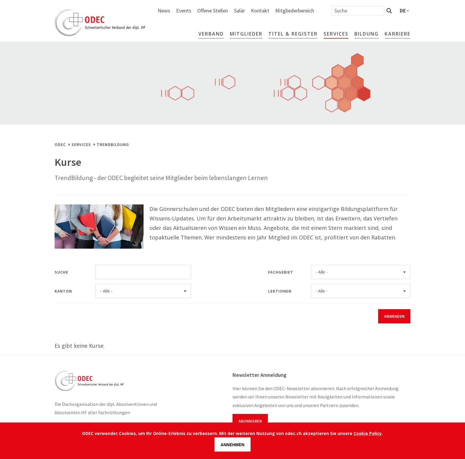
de (403, 10)
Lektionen (280, 291)
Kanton (63, 291)
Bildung (366, 34)
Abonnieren (250, 421)
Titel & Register (293, 34)
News (228, 10)
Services (336, 34)
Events (248, 10)
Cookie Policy (367, 433)
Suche (61, 272)
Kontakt (324, 10)
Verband (211, 34)
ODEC (60, 144)
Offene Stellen (277, 10)
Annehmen (233, 444)
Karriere (397, 34)
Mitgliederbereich (359, 10)
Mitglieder (246, 34)
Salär (303, 10)
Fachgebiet (280, 272)
